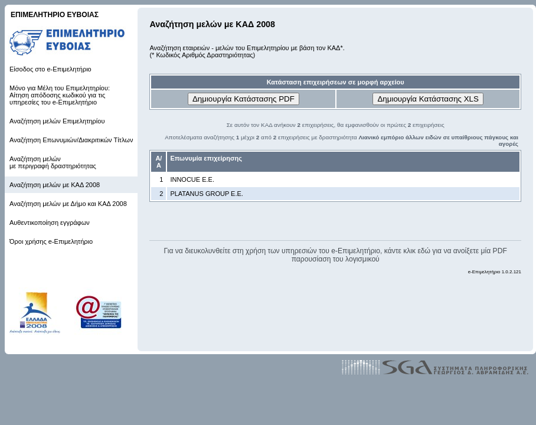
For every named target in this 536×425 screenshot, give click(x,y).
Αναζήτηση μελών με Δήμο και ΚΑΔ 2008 (68, 203)
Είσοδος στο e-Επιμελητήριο (50, 69)
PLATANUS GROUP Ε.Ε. (206, 193)
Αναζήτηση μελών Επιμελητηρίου (56, 121)
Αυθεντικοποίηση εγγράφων (49, 222)
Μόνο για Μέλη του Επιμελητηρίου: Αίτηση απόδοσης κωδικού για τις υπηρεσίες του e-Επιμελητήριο (59, 95)
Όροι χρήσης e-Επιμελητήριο (51, 241)
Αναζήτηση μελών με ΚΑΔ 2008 (54, 184)
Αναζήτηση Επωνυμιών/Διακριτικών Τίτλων (71, 139)
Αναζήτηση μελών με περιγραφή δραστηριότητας (52, 162)
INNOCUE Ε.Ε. (192, 179)
